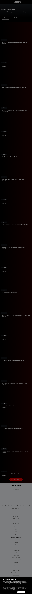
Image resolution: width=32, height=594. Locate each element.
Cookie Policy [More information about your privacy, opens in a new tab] (15, 589)
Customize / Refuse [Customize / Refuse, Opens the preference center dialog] (11, 592)
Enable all (21, 592)
